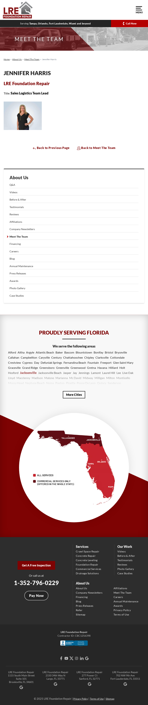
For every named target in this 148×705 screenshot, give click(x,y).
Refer (79, 610)
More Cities (74, 394)
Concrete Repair (86, 555)
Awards (14, 280)
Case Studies (17, 295)
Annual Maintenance (21, 266)
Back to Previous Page (51, 148)
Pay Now (36, 595)
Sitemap (81, 614)
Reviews (14, 214)
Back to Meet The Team (96, 148)
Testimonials (17, 207)
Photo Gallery (17, 288)
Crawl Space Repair (87, 551)
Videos (13, 192)
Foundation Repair (87, 564)
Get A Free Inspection (36, 565)
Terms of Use (121, 614)
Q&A (12, 184)
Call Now (131, 23)
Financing (15, 243)
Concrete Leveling (87, 560)
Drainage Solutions (87, 573)
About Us (19, 177)
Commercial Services (88, 568)
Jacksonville (28, 372)
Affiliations (16, 221)
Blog (12, 258)
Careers (14, 251)
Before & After (18, 199)
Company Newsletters (22, 229)
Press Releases (18, 273)
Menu (139, 10)
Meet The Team (19, 236)
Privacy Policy (122, 610)
